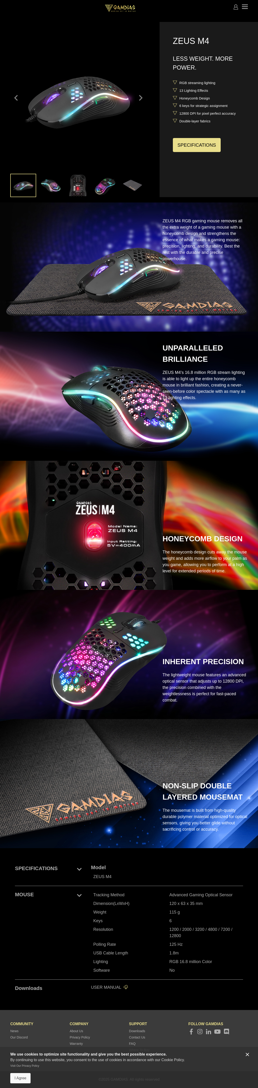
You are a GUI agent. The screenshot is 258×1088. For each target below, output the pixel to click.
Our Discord (19, 1037)
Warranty (76, 1043)
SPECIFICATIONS (197, 145)
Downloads (137, 1031)
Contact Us (137, 1037)
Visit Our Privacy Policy (24, 1065)
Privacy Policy (80, 1037)
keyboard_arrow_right (140, 98)
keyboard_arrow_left (16, 98)
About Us (76, 1031)
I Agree (20, 1078)
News (14, 1031)
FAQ (132, 1043)
